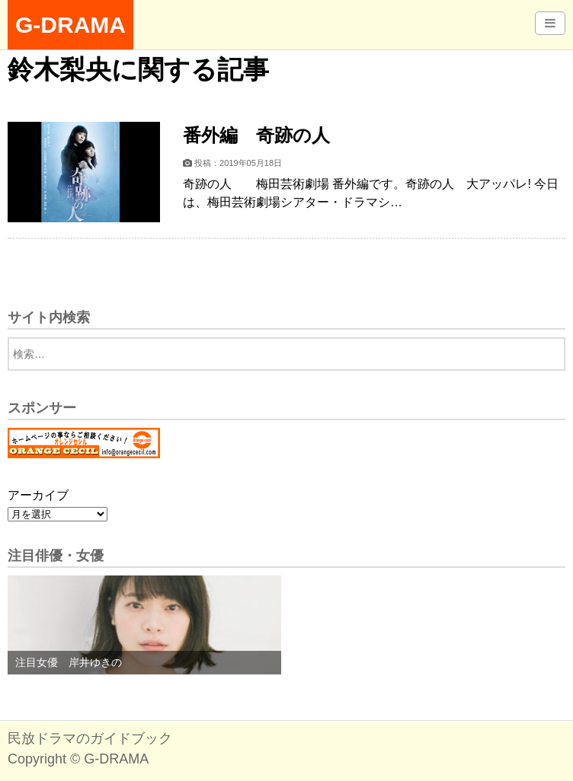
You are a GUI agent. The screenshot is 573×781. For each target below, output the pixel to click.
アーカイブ (38, 495)
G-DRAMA (70, 24)
